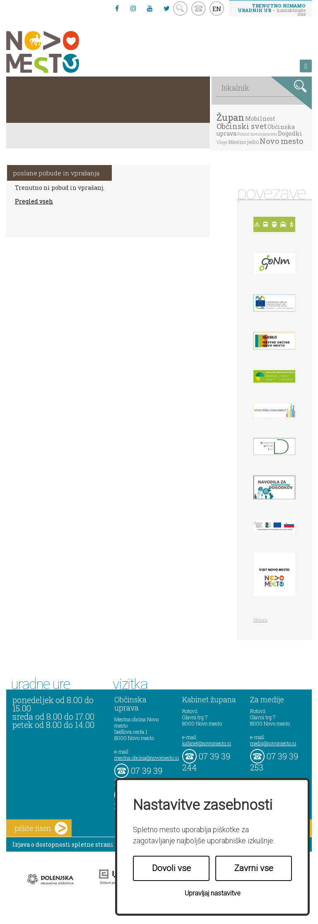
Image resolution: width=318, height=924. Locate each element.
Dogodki (290, 133)
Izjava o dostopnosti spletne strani (62, 844)
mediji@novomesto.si (273, 743)
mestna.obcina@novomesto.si (146, 757)
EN (217, 9)
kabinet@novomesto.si (206, 743)
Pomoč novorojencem (257, 134)
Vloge (222, 142)
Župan (230, 117)
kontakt (198, 8)
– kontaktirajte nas (272, 9)
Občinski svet (242, 126)
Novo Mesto (62, 52)
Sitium (260, 620)
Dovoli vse (171, 868)
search (180, 8)
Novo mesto (281, 141)
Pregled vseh (34, 201)
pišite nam (40, 828)
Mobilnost (260, 118)
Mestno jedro (243, 142)
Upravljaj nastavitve (213, 893)
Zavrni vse (253, 868)
